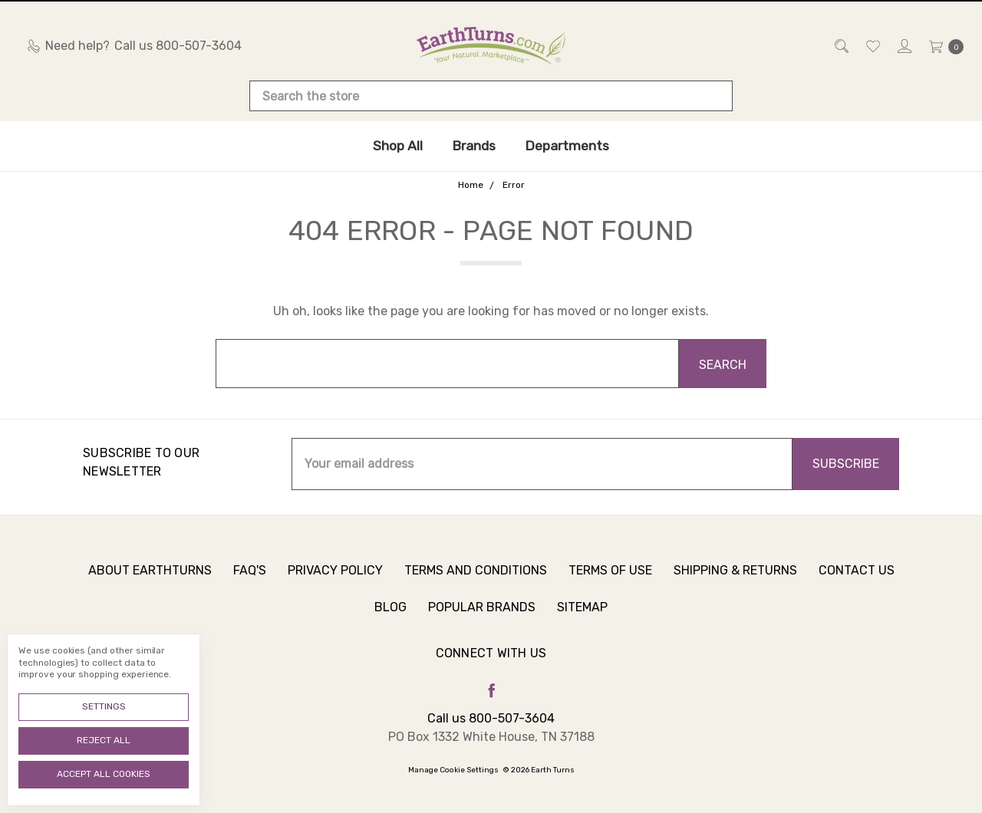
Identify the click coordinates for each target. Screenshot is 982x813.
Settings (104, 706)
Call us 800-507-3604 (491, 718)
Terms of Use (610, 578)
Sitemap (582, 615)
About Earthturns (150, 578)
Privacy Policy (335, 578)
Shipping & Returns (735, 578)
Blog (390, 615)
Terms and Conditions (475, 578)
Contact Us (857, 578)
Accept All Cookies (103, 774)
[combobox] (491, 96)
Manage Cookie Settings (453, 770)
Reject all (103, 740)
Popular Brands (481, 615)
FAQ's (249, 578)
